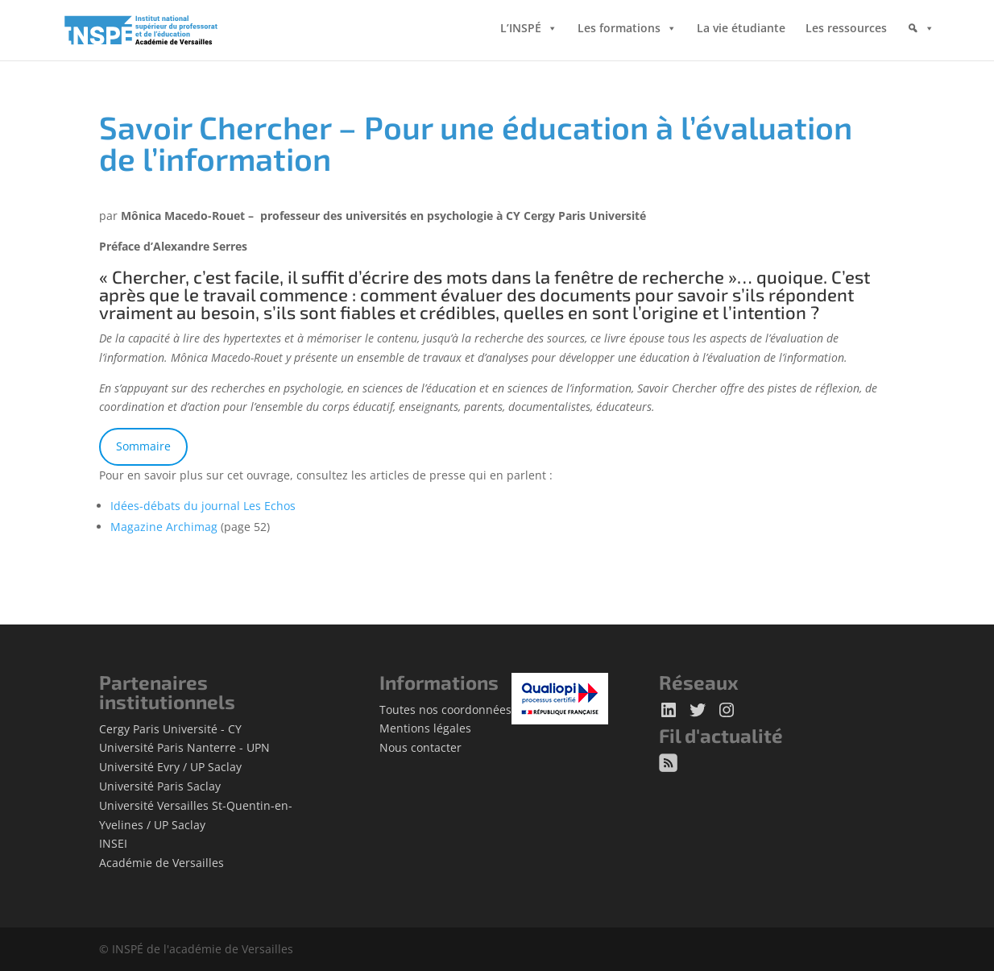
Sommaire (143, 446)
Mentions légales (425, 728)
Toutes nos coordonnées (445, 709)
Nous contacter (420, 747)
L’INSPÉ (520, 31)
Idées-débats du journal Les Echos (203, 505)
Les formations (619, 31)
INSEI (113, 843)
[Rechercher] (921, 44)
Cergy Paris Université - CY (170, 729)
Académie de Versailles (161, 862)
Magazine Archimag (163, 526)
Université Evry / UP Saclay (170, 766)
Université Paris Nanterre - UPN (184, 747)
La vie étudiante (741, 31)
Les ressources (846, 31)
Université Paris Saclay (160, 786)
